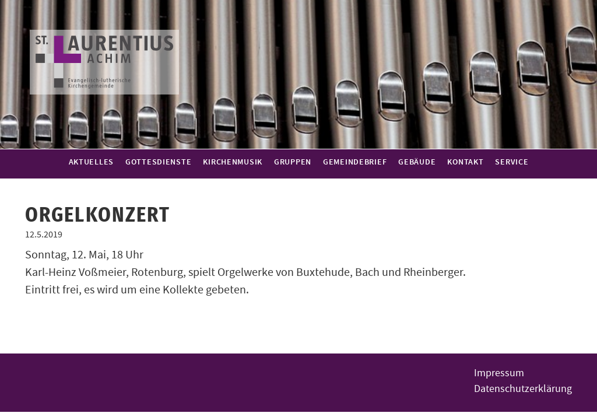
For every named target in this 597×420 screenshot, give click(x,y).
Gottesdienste (158, 162)
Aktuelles (91, 162)
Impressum (499, 373)
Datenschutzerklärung (523, 389)
